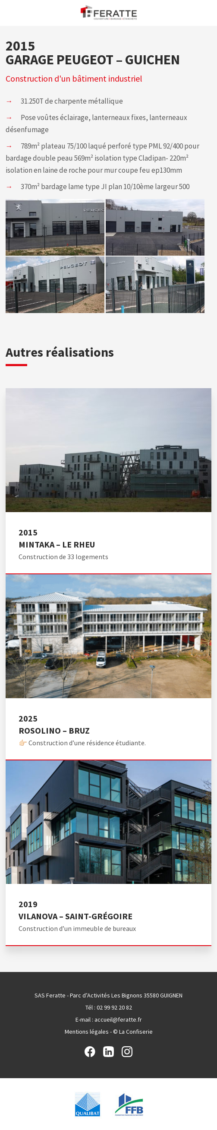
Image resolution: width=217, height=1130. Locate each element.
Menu (9, 12)
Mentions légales (87, 1031)
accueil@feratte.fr (118, 1019)
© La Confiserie (133, 1031)
